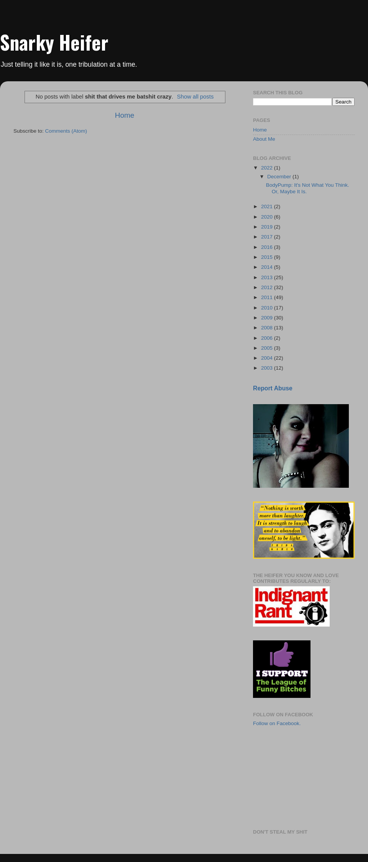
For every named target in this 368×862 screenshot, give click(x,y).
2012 (267, 287)
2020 (267, 217)
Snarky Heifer (54, 42)
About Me (264, 139)
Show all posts (195, 97)
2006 (267, 338)
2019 (267, 227)
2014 (267, 267)
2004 (267, 358)
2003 (267, 368)
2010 (267, 308)
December (279, 176)
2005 (267, 348)
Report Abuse (272, 388)
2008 (267, 328)
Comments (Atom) (66, 131)
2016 (267, 247)
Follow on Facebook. (277, 723)
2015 (267, 257)
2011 (267, 297)
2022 (267, 168)
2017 (267, 237)
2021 (267, 206)
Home (124, 115)
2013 (267, 277)
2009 (267, 318)
